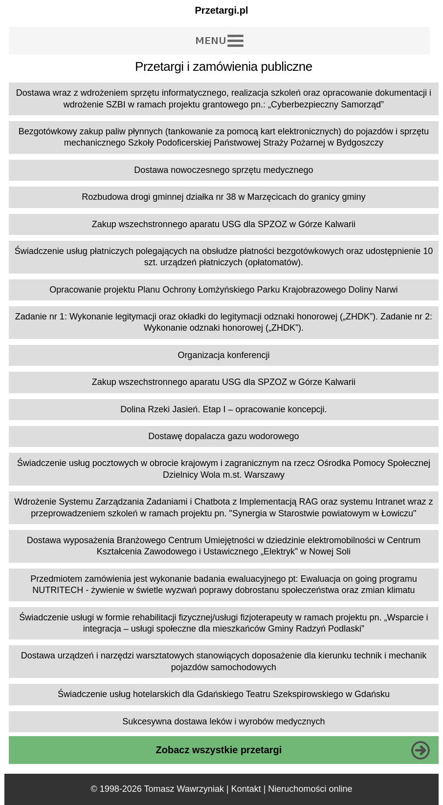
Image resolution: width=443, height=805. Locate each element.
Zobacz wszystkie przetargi (218, 749)
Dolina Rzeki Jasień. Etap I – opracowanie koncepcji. (223, 409)
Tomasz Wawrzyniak (184, 789)
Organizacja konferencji (223, 355)
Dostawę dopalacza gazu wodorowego (223, 436)
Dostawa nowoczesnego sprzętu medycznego (223, 170)
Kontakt (246, 789)
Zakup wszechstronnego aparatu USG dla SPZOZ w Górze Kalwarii (223, 224)
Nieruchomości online (310, 789)
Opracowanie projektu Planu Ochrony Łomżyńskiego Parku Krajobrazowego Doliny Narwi (223, 290)
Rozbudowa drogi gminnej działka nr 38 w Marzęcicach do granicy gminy (223, 197)
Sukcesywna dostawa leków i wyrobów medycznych (223, 721)
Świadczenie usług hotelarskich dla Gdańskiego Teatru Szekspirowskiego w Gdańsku (224, 694)
